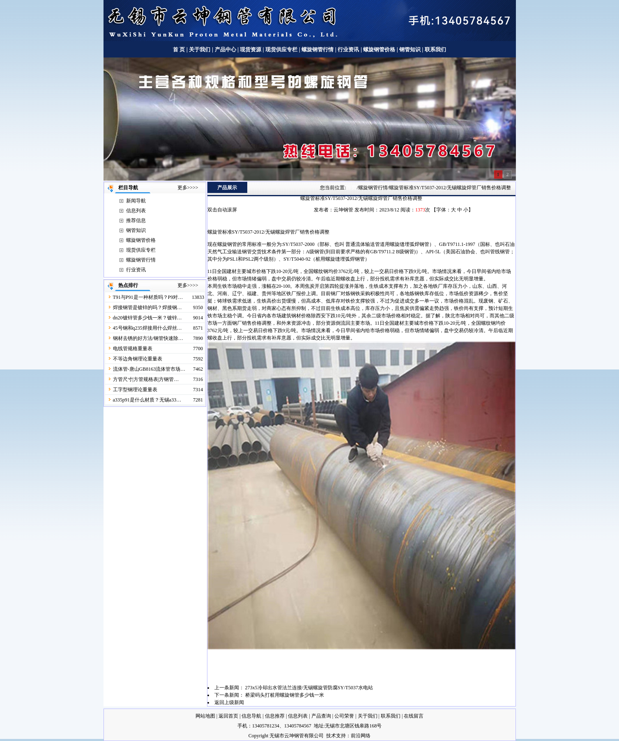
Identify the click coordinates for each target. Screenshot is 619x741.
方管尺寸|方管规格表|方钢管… (146, 379)
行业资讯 (348, 49)
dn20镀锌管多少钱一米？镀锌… (147, 318)
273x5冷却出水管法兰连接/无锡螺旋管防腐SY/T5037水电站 (309, 688)
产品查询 (321, 716)
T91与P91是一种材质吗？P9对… (148, 297)
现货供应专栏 (281, 49)
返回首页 (228, 716)
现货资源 (251, 49)
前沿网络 (360, 736)
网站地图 (205, 716)
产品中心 (225, 49)
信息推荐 (275, 716)
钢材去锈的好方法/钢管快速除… (148, 338)
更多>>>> (187, 187)
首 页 (179, 49)
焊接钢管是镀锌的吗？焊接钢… (147, 307)
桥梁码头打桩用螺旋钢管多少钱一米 (284, 695)
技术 (331, 736)
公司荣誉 (344, 716)
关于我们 (199, 49)
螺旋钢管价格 (379, 49)
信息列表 (136, 210)
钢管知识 (410, 49)
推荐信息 (136, 220)
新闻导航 (136, 201)
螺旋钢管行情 (317, 49)
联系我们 (435, 49)
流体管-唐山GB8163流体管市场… (149, 369)
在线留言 (413, 716)
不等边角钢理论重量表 (137, 359)
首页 (351, 187)
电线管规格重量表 (132, 348)
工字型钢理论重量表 (135, 389)
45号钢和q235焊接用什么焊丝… (147, 328)
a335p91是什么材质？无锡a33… (147, 400)
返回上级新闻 (229, 702)
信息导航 (251, 716)
